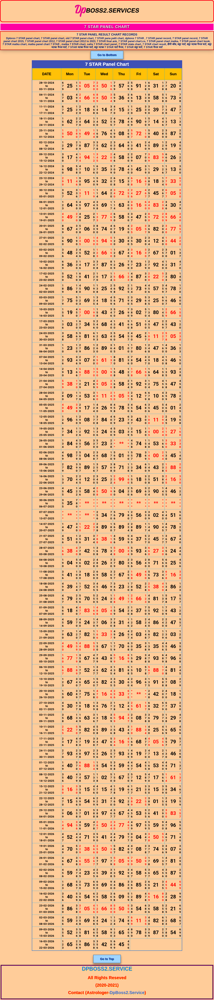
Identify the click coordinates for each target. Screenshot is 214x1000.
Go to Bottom (106, 55)
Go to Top (107, 959)
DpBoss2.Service (107, 969)
